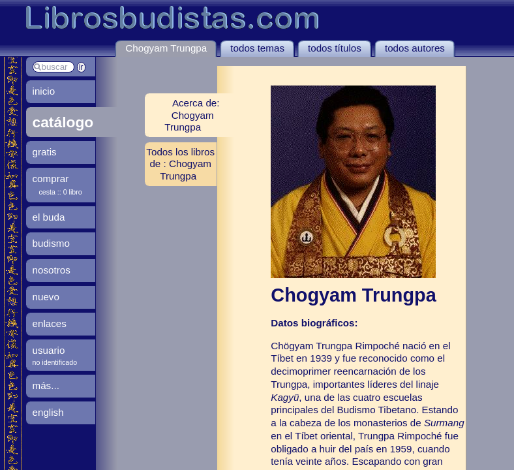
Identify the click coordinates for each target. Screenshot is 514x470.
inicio (44, 91)
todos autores (415, 48)
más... (46, 385)
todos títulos (334, 48)
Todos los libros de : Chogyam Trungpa (180, 163)
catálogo (63, 122)
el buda (49, 217)
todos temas (257, 48)
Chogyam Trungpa (166, 48)
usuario (49, 350)
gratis (45, 151)
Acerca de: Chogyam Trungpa (191, 114)
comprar (51, 178)
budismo (51, 243)
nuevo (46, 296)
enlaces (50, 323)
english (48, 412)
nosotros (51, 269)
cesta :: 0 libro (60, 192)
